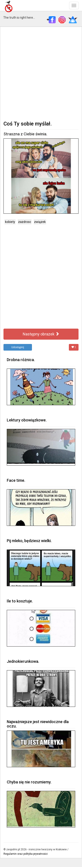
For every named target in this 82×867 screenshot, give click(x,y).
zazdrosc (24, 222)
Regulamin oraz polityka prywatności (25, 853)
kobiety (10, 222)
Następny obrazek (41, 334)
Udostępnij (17, 347)
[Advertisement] (41, 73)
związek (40, 222)
